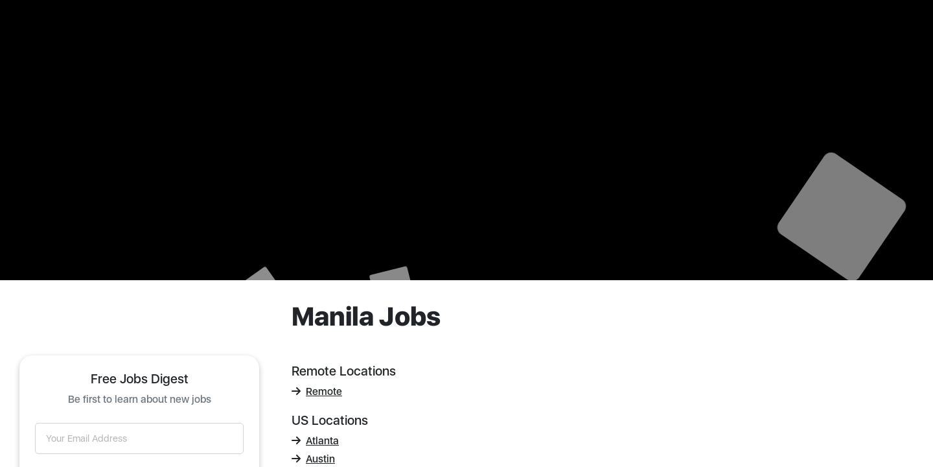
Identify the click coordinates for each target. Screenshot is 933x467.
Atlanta (315, 441)
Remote (317, 391)
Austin (313, 459)
